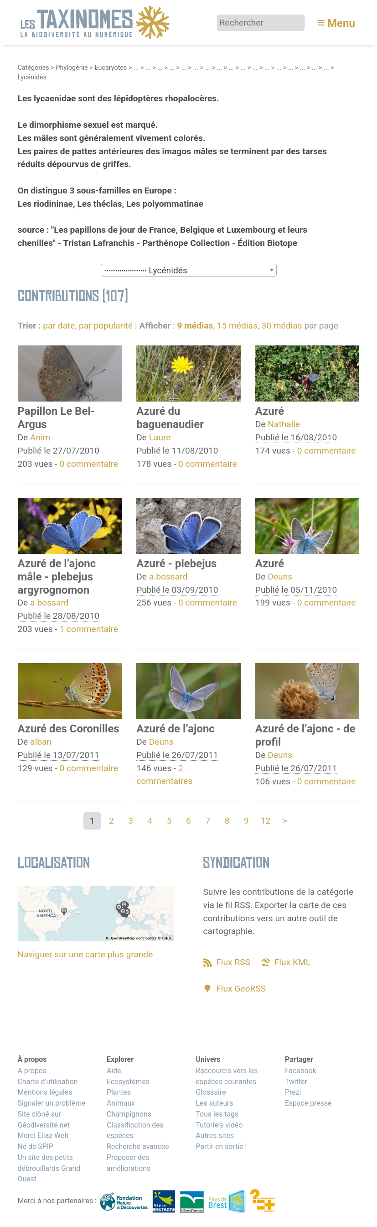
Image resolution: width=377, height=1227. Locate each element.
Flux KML (292, 962)
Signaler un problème (52, 1103)
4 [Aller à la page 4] (150, 820)
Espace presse (308, 1103)
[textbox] (188, 270)
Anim (40, 437)
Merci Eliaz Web (43, 1135)
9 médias (195, 325)
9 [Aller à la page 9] (246, 820)
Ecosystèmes (128, 1081)
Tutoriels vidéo (219, 1125)
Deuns (280, 576)
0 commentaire (88, 464)
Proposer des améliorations (128, 1163)
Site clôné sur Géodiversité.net (44, 1119)
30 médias (281, 325)
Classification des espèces (135, 1130)
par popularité (106, 325)
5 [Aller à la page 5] (169, 820)
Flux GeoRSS (241, 988)
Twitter (296, 1081)
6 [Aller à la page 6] (188, 820)
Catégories (33, 68)
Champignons (129, 1114)
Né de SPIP (36, 1146)
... (136, 68)
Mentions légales (45, 1092)
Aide (114, 1070)
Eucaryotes (110, 68)
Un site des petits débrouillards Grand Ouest (49, 1168)
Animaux (121, 1103)
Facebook (300, 1070)
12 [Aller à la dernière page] (266, 820)
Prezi (293, 1092)
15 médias (237, 325)
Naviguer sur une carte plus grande (85, 954)
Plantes (119, 1092)
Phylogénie (72, 68)
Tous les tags (217, 1114)
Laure (160, 437)
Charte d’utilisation (48, 1081)
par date (59, 325)
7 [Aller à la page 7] (207, 820)
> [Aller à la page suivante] (285, 820)
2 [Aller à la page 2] (111, 820)
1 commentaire (88, 629)
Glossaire (211, 1092)
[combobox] (189, 270)
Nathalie (284, 424)
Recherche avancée (138, 1146)
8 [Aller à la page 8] (227, 820)
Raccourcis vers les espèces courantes (227, 1076)
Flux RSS (233, 962)
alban (41, 741)
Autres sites (215, 1135)
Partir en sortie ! (221, 1146)
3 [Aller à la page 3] (130, 820)
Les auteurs (214, 1103)
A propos (32, 1070)
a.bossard (49, 602)
